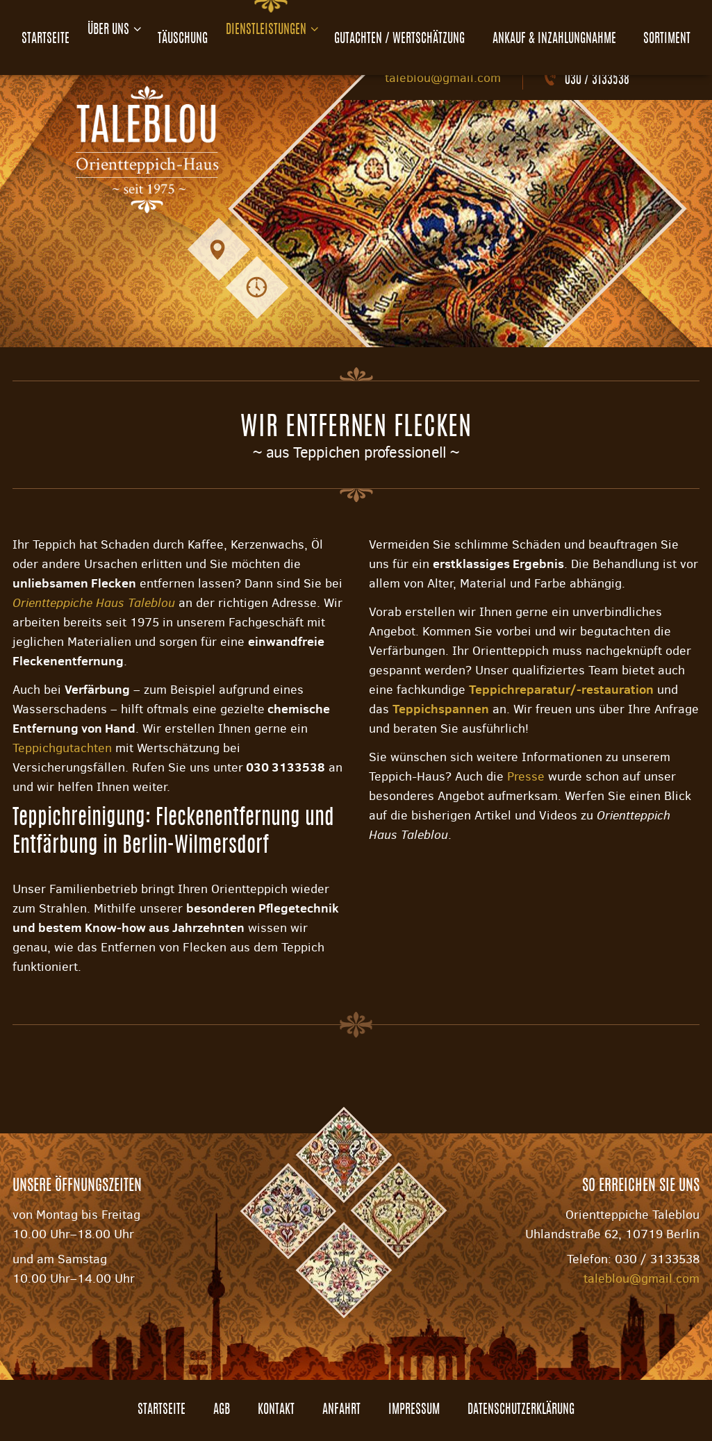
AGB (221, 1410)
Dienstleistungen (275, 30)
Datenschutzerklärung (520, 1410)
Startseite (36, 30)
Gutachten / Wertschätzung (415, 30)
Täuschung (185, 30)
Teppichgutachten (62, 748)
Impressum (414, 1410)
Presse (526, 776)
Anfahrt (341, 1410)
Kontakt (276, 1410)
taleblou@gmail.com (443, 77)
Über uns (105, 30)
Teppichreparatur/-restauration (561, 689)
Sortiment (675, 30)
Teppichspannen (440, 708)
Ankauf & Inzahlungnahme (566, 30)
